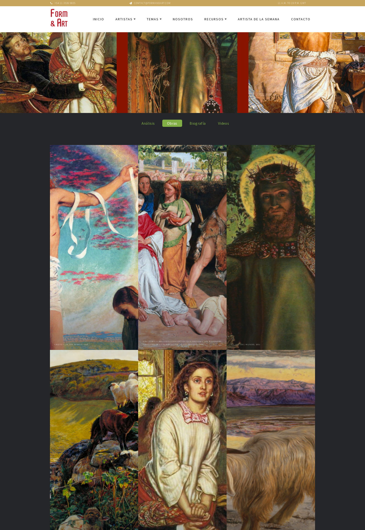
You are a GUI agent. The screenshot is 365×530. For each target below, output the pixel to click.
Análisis (148, 123)
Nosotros (183, 19)
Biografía (198, 123)
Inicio (98, 19)
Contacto (301, 19)
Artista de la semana (259, 19)
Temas (153, 19)
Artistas (124, 19)
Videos (223, 123)
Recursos (214, 19)
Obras (172, 123)
